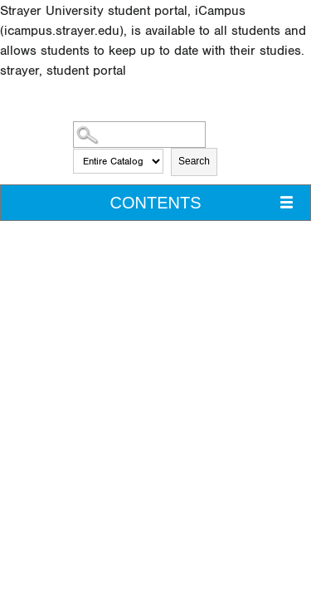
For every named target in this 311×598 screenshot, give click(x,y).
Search (194, 161)
